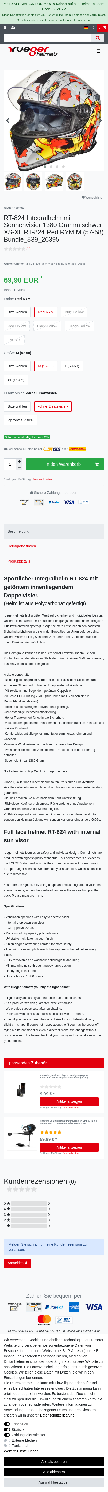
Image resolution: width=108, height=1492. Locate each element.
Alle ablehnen (54, 1472)
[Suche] (97, 38)
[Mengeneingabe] (10, 464)
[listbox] (22, 1135)
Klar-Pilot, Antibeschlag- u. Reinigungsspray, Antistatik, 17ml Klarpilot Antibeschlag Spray (64, 1076)
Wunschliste (92, 197)
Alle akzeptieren (54, 1461)
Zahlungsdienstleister (28, 1435)
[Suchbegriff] (47, 38)
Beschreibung (18, 531)
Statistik (18, 1430)
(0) (28, 249)
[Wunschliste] (93, 28)
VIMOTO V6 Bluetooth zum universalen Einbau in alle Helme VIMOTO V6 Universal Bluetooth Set (68, 1122)
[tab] (54, 531)
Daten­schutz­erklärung (57, 1415)
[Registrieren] (14, 28)
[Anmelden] (5, 28)
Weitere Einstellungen (21, 1451)
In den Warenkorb (72, 464)
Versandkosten (42, 479)
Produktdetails (19, 561)
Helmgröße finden (22, 546)
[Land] (86, 28)
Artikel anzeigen (69, 1101)
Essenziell (20, 1424)
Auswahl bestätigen (54, 1482)
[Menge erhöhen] (19, 461)
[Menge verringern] (19, 467)
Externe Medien (24, 1440)
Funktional (20, 1446)
